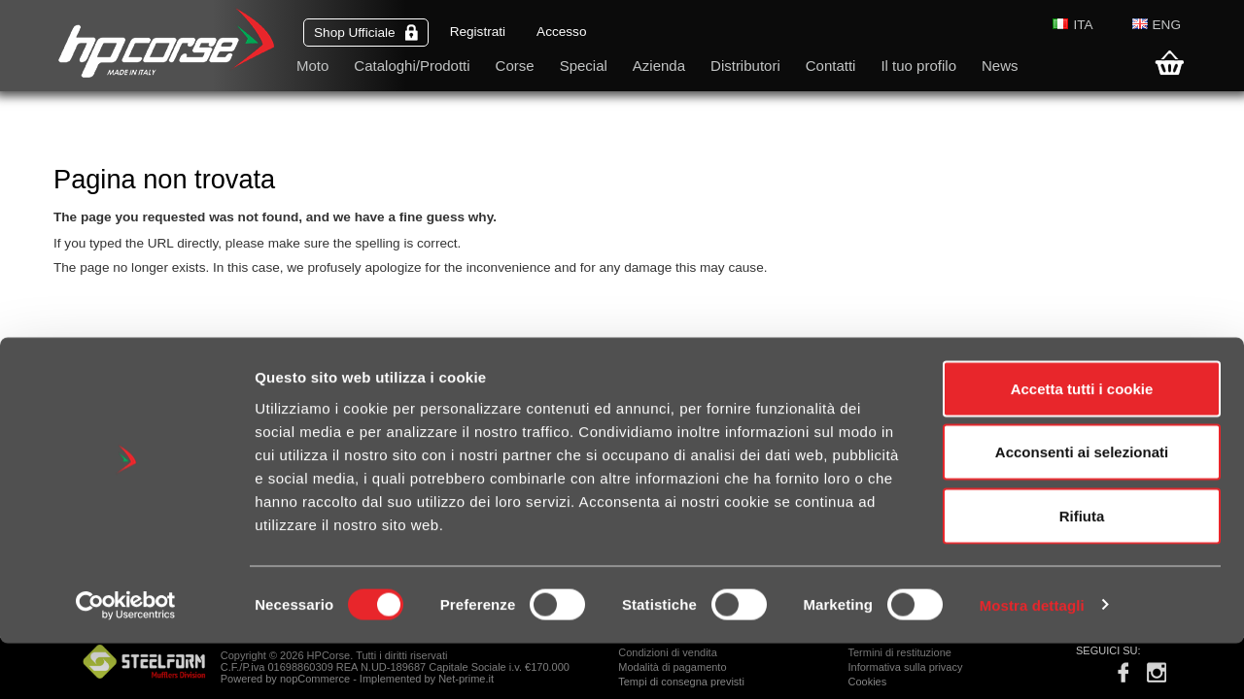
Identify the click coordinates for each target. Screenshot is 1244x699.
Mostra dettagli (1032, 660)
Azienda (659, 65)
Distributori (745, 65)
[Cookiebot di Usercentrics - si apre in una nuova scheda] (126, 661)
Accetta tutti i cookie (1082, 444)
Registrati (477, 31)
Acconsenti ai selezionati (1081, 508)
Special (583, 65)
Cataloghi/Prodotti (411, 65)
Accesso (561, 31)
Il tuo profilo (918, 65)
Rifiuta (1082, 571)
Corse (515, 65)
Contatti (831, 65)
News (1000, 65)
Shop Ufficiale (366, 32)
